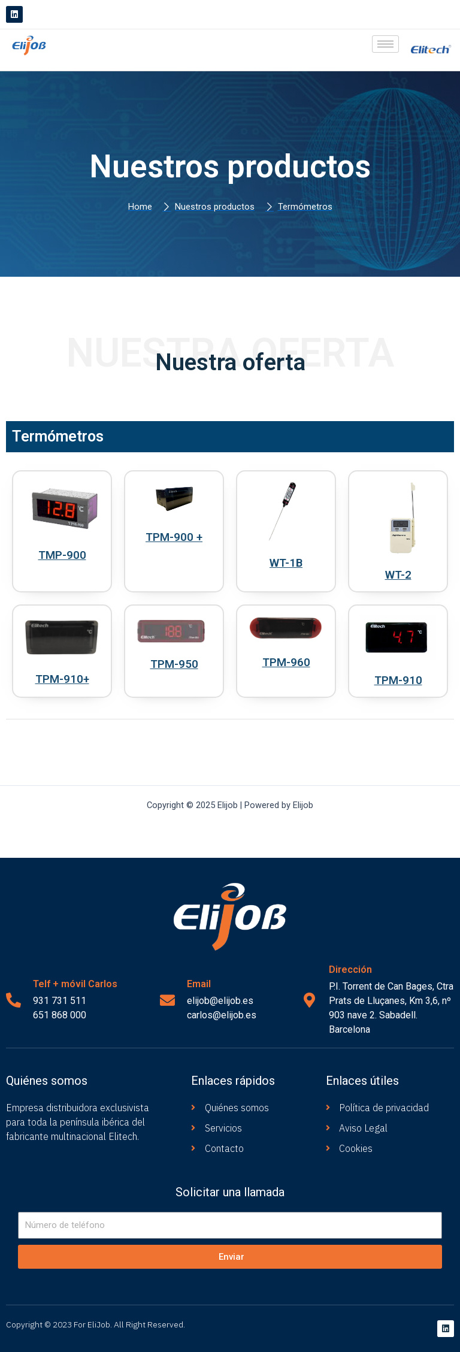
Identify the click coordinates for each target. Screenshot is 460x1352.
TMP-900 (62, 555)
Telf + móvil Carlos (75, 984)
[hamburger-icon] (385, 44)
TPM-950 (174, 664)
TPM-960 (286, 662)
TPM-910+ (62, 679)
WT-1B (286, 562)
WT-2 (398, 574)
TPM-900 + (174, 537)
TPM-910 (398, 680)
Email (199, 984)
